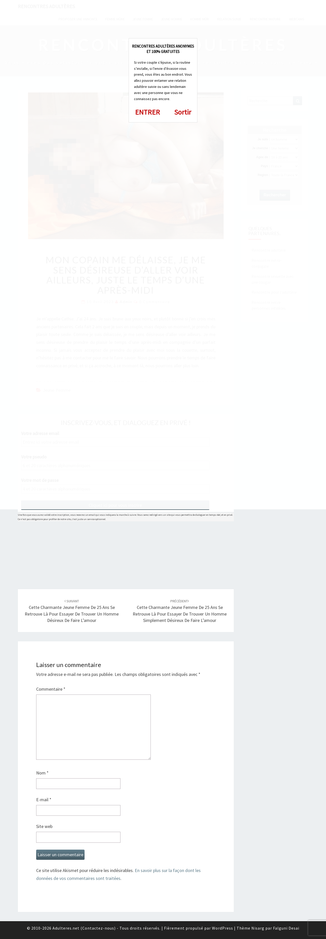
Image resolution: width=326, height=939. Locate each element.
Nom (42, 773)
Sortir (182, 112)
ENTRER (147, 112)
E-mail (43, 799)
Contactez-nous (98, 928)
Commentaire (50, 689)
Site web (44, 826)
